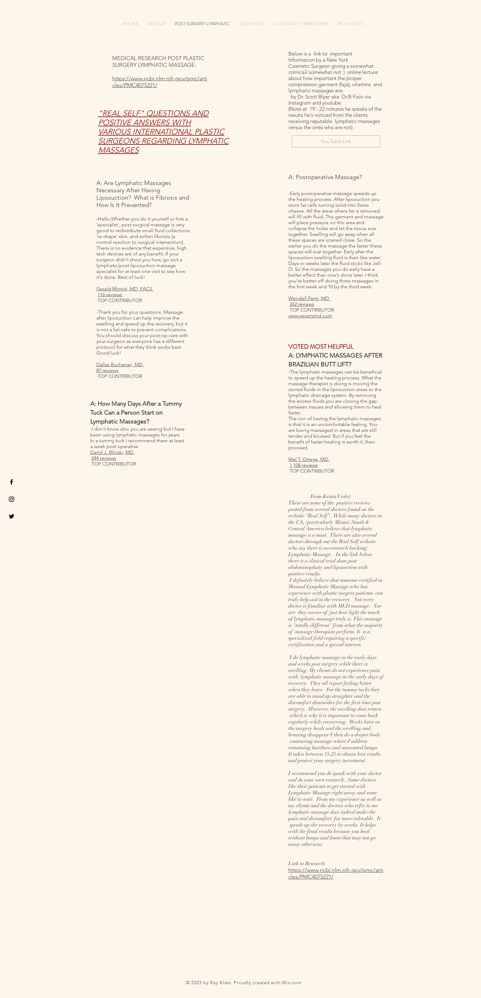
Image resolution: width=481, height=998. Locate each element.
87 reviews (107, 370)
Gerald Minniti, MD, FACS (124, 289)
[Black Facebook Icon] (11, 482)
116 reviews (110, 294)
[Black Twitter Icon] (11, 516)
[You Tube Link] (336, 141)
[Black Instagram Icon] (11, 499)
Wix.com (291, 982)
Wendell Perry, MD (309, 298)
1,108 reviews (304, 465)
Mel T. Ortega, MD (308, 459)
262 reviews (302, 304)
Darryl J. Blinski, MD (112, 452)
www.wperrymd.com (310, 316)
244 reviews (103, 458)
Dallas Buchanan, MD (120, 364)
